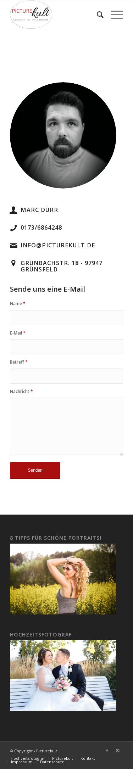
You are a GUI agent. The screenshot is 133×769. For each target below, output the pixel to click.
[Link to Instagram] (117, 750)
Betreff (19, 362)
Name (18, 304)
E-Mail (18, 333)
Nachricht (21, 391)
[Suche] (97, 14)
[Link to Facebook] (107, 750)
